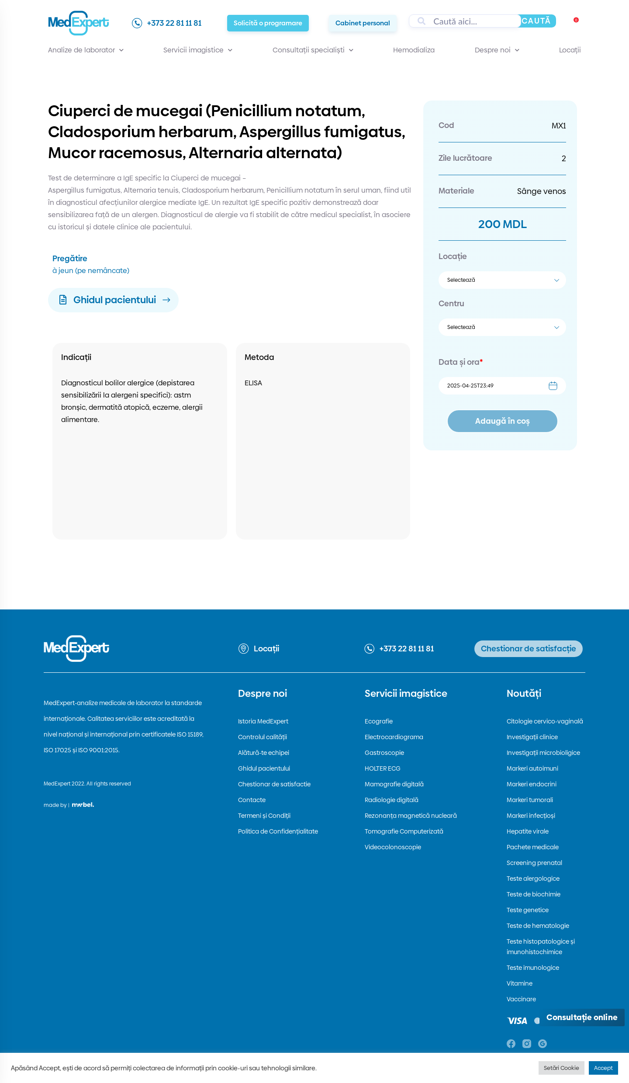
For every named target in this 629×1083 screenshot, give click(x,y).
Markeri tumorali (530, 800)
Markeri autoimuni (532, 768)
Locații (570, 50)
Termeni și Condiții (264, 815)
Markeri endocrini (531, 784)
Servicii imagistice (197, 50)
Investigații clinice (532, 737)
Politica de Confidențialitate (278, 831)
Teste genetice (528, 910)
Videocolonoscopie (393, 847)
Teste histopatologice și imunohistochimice (541, 946)
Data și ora (461, 361)
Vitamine (519, 983)
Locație (453, 256)
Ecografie (379, 721)
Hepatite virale (528, 831)
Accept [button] (603, 1068)
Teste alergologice (533, 878)
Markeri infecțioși (531, 815)
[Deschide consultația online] (582, 1017)
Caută (536, 20)
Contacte (252, 800)
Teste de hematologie (538, 925)
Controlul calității (262, 737)
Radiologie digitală (391, 800)
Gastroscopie (384, 752)
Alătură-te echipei (263, 752)
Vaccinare (521, 999)
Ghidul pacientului (264, 768)
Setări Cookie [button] (561, 1068)
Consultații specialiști (313, 50)
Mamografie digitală (394, 784)
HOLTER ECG (383, 768)
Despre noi (497, 50)
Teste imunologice (533, 967)
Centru (451, 303)
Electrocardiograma (394, 737)
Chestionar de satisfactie (274, 784)
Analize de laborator (86, 50)
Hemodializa (414, 50)
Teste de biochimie (533, 894)
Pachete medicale (533, 847)
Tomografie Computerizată (404, 831)
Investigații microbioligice (543, 752)
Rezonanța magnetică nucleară (411, 815)
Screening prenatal (534, 862)
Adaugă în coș (502, 420)
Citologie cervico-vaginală (545, 721)
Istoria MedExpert (263, 721)
